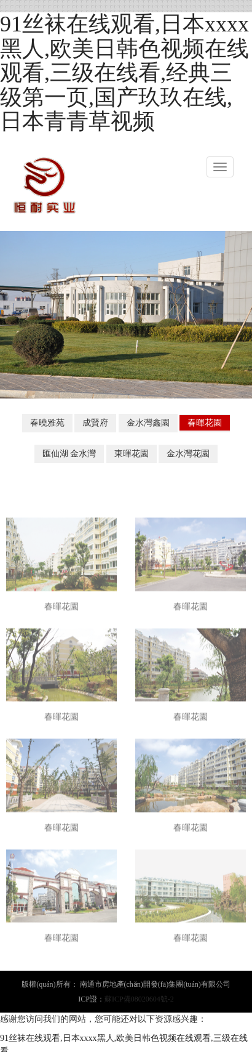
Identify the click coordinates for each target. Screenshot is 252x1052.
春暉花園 (204, 422)
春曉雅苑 (47, 422)
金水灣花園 (188, 453)
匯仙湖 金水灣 (69, 453)
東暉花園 (131, 453)
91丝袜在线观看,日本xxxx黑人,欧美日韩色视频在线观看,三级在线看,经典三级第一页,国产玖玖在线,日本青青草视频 (124, 73)
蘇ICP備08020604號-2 (139, 999)
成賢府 (95, 422)
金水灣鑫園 (148, 422)
